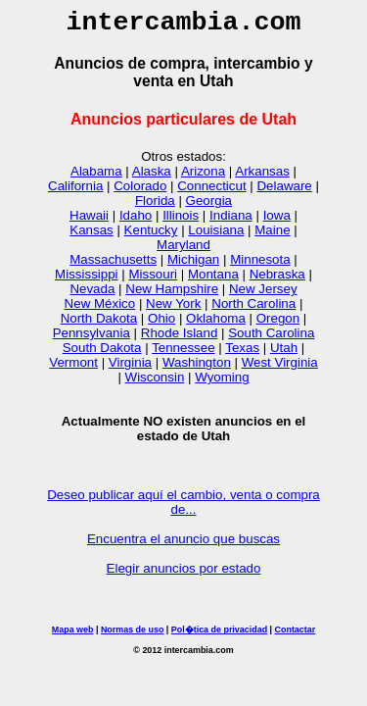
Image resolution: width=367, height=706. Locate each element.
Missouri (152, 280)
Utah (284, 353)
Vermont (73, 368)
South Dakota (102, 353)
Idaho (135, 221)
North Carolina (253, 309)
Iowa (277, 221)
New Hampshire (171, 294)
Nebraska (277, 280)
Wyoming (222, 383)
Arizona (203, 177)
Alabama (96, 177)
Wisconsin (155, 383)
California (75, 191)
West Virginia (280, 368)
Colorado (140, 191)
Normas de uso (132, 635)
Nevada (92, 294)
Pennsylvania (91, 338)
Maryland (183, 250)
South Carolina (271, 338)
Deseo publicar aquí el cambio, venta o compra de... (183, 508)
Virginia (130, 368)
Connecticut (211, 191)
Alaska (151, 177)
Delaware (283, 191)
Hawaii (89, 221)
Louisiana (216, 235)
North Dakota (99, 324)
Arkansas (262, 177)
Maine (272, 235)
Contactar (295, 635)
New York (173, 309)
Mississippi (86, 280)
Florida (155, 206)
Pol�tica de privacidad (219, 635)
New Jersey (263, 294)
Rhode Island (179, 338)
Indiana (230, 221)
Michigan (193, 265)
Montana (213, 280)
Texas (242, 353)
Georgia (209, 206)
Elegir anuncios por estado (184, 574)
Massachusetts (113, 265)
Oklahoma (216, 324)
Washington (196, 368)
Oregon (277, 324)
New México (100, 309)
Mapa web (73, 635)
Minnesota (260, 265)
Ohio (161, 324)
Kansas (91, 235)
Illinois (180, 221)
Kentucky (151, 235)
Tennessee (183, 353)
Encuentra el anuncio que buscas (183, 544)
